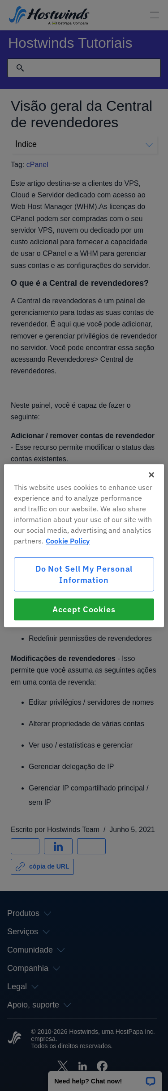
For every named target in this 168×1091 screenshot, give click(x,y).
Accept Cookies (84, 609)
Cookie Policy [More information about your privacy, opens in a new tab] (68, 540)
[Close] (151, 475)
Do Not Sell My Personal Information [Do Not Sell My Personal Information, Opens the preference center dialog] (84, 574)
